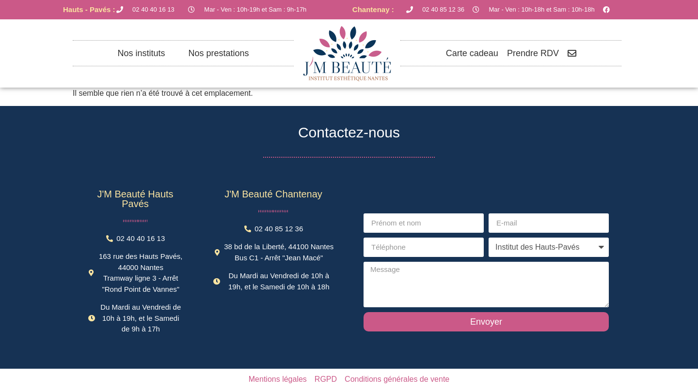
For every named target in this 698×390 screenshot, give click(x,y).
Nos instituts (141, 53)
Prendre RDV (533, 53)
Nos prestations (218, 53)
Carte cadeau (472, 53)
